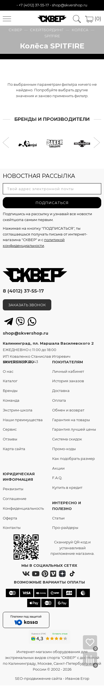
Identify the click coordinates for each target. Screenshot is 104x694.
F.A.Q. (57, 477)
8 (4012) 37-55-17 (23, 291)
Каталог (10, 381)
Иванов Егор (77, 678)
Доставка (61, 390)
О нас (8, 371)
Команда (11, 400)
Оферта (10, 518)
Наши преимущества (23, 420)
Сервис (10, 429)
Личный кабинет (68, 371)
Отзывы (10, 439)
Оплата (59, 400)
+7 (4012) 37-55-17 (34, 5)
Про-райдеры (65, 527)
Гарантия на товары (71, 420)
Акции (58, 468)
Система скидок (67, 439)
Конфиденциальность (23, 508)
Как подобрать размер (73, 458)
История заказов (68, 381)
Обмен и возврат (68, 410)
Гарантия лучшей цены (74, 429)
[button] (6, 143)
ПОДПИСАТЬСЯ (52, 202)
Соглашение (14, 498)
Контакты (12, 527)
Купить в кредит (67, 487)
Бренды (10, 390)
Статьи (58, 518)
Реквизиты (13, 489)
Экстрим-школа (17, 410)
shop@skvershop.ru (69, 5)
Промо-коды (64, 449)
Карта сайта (14, 449)
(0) (93, 19)
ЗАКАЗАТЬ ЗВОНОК (27, 305)
